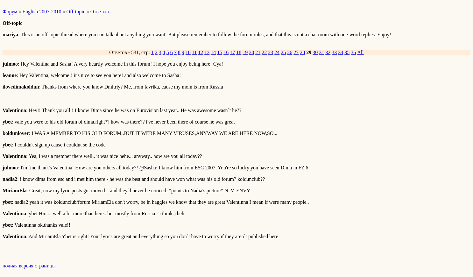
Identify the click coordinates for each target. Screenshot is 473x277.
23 (270, 52)
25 (283, 52)
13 (206, 52)
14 (213, 52)
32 (327, 52)
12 (200, 52)
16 (226, 52)
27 (296, 52)
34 (340, 52)
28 (302, 52)
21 (257, 52)
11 (194, 52)
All (360, 52)
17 (232, 52)
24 (276, 52)
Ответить (100, 11)
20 (251, 52)
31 (321, 52)
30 (315, 52)
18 (238, 52)
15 (219, 52)
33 (334, 52)
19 (245, 52)
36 (353, 52)
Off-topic (76, 11)
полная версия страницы (29, 265)
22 (264, 52)
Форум (10, 11)
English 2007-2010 (41, 11)
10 (188, 52)
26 (289, 52)
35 (346, 52)
